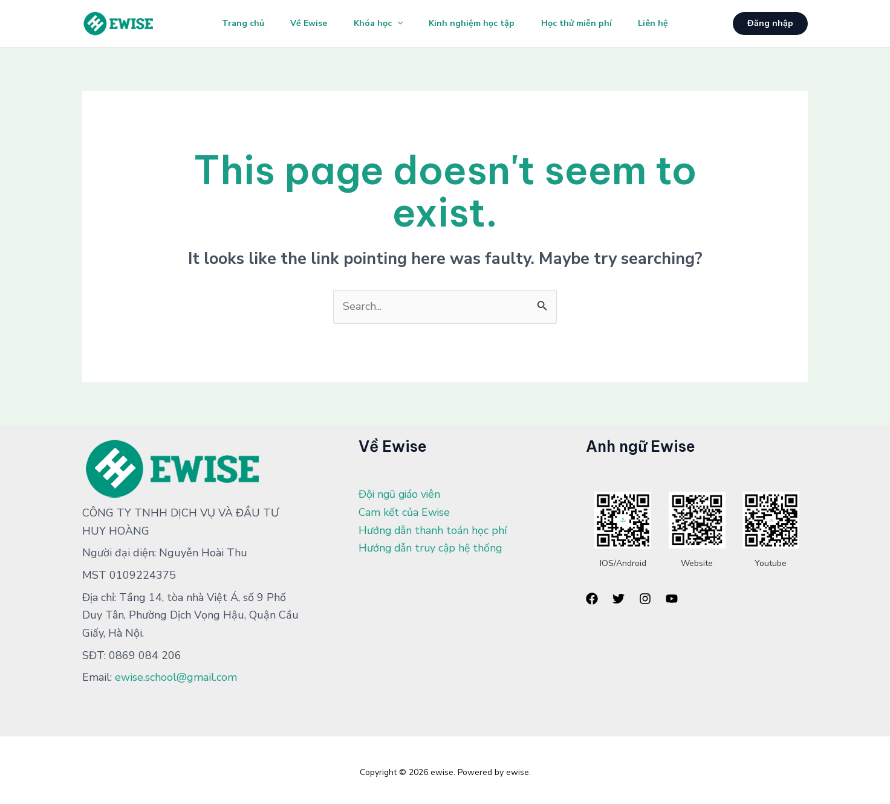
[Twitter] (618, 599)
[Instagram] (645, 599)
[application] (395, 23)
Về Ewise (304, 23)
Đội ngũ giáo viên (401, 494)
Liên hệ (660, 23)
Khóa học (376, 23)
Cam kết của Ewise (405, 512)
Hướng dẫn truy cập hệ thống (432, 548)
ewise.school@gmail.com (176, 677)
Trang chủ (236, 23)
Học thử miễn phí (580, 23)
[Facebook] (592, 599)
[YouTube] (672, 599)
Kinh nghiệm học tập (473, 23)
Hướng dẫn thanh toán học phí (433, 530)
